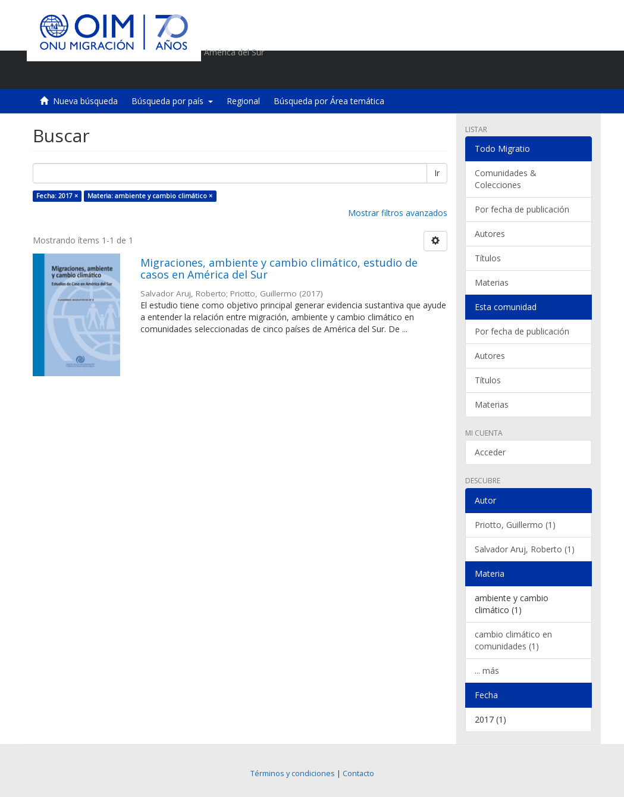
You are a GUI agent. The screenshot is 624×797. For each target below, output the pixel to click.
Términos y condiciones (292, 773)
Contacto (358, 773)
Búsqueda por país (172, 101)
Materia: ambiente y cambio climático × (149, 196)
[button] (515, 74)
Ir (437, 173)
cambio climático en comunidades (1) (513, 640)
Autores (490, 233)
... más (487, 670)
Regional (243, 101)
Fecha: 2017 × (57, 196)
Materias (492, 282)
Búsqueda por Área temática (329, 101)
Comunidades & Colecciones (506, 178)
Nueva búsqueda (85, 101)
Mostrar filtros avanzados (397, 212)
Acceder (490, 452)
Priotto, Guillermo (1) (515, 524)
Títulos (488, 258)
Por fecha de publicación (522, 209)
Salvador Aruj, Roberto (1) (525, 549)
